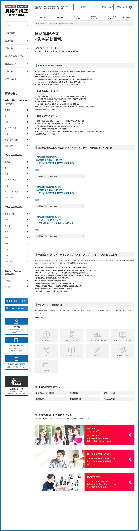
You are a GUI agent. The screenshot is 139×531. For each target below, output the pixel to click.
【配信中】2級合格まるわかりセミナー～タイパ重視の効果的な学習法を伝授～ (61, 96)
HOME (8, 25)
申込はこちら (40, 318)
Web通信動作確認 (109, 399)
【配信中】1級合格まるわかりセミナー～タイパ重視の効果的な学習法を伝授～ (61, 121)
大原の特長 (10, 33)
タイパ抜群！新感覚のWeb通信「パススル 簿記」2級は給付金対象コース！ (60, 104)
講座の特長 (60, 17)
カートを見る (124, 7)
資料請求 (83, 7)
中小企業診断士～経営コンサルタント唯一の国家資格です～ (55, 283)
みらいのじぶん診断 (16, 308)
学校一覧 (9, 48)
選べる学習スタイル (14, 56)
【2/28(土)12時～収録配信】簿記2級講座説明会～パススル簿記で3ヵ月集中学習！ (62, 99)
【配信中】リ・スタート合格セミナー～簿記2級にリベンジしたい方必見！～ (60, 123)
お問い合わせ (11, 79)
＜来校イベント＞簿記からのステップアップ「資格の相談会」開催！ (58, 84)
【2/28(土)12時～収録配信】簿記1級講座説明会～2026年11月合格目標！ (59, 126)
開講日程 (46, 370)
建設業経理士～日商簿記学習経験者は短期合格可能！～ (53, 278)
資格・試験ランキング (17, 301)
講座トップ (43, 17)
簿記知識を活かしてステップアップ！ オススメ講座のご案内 (55, 77)
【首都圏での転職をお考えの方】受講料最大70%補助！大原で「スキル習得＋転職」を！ (64, 79)
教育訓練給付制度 (75, 399)
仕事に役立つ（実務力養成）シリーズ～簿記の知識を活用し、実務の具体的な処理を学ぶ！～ (65, 275)
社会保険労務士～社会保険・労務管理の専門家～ (51, 281)
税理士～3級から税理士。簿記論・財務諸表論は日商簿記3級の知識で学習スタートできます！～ (66, 270)
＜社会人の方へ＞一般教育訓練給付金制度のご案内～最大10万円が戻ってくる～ (61, 82)
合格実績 (9, 71)
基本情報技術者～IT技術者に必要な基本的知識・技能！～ (54, 288)
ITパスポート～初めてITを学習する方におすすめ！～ (53, 291)
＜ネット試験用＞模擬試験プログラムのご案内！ (51, 101)
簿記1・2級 (52, 23)
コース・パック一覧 (77, 17)
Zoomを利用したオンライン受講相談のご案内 (50, 74)
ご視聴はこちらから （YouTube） (47, 176)
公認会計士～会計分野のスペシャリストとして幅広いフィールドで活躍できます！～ (62, 267)
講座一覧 (9, 41)
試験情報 (97, 355)
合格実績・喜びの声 (94, 17)
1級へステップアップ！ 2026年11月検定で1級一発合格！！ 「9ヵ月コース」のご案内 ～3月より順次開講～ (70, 131)
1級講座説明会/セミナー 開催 (45, 134)
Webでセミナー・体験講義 (122, 340)
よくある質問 (127, 17)
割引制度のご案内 (122, 355)
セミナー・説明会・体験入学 (104, 7)
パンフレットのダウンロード (72, 355)
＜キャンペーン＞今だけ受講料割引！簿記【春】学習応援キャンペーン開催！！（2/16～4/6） (65, 71)
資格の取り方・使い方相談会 (45, 393)
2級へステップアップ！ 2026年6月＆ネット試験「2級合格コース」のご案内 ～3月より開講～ (65, 107)
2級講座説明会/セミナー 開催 (45, 109)
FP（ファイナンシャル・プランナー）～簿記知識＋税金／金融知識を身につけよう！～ (63, 273)
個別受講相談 (74, 393)
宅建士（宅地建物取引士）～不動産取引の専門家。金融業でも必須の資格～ (60, 286)
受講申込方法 (40, 399)
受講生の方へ (11, 64)
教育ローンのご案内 (110, 393)
